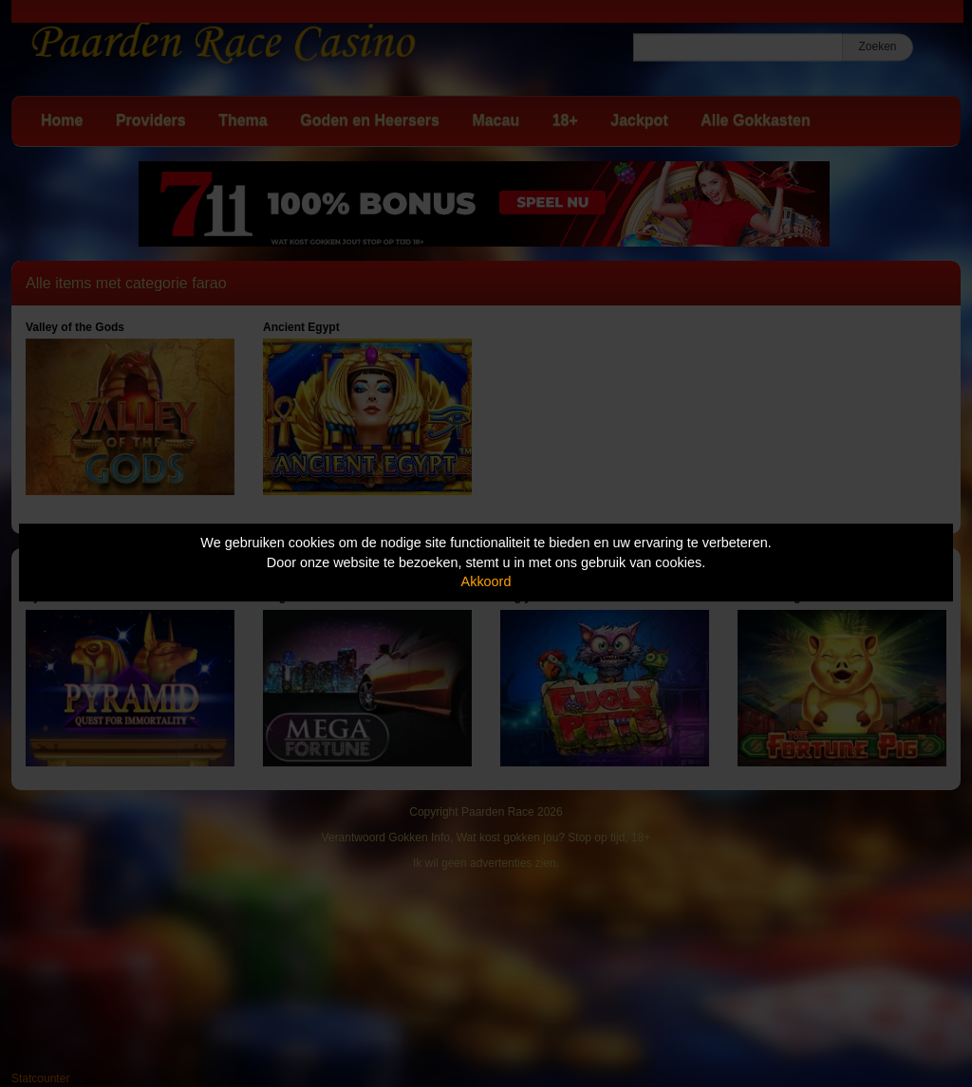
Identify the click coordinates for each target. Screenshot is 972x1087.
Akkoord (486, 581)
